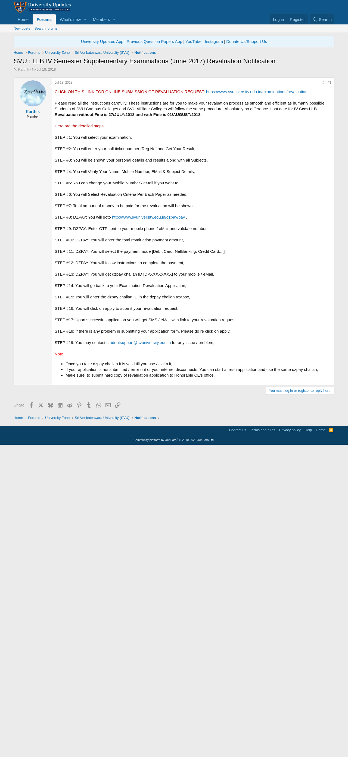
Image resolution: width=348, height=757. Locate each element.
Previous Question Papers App (154, 41)
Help (308, 739)
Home (23, 19)
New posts (22, 28)
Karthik (23, 69)
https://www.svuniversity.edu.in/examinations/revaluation (256, 167)
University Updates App (102, 41)
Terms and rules (262, 739)
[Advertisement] (174, 113)
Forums (44, 19)
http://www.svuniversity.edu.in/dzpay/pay (148, 293)
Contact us (237, 739)
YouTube (193, 41)
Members (101, 19)
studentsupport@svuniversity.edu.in (139, 418)
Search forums (46, 28)
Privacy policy (290, 739)
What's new (70, 19)
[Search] (322, 19)
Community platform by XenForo (174, 749)
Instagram (214, 41)
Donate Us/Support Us (246, 41)
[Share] (322, 159)
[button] (85, 19)
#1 (329, 158)
